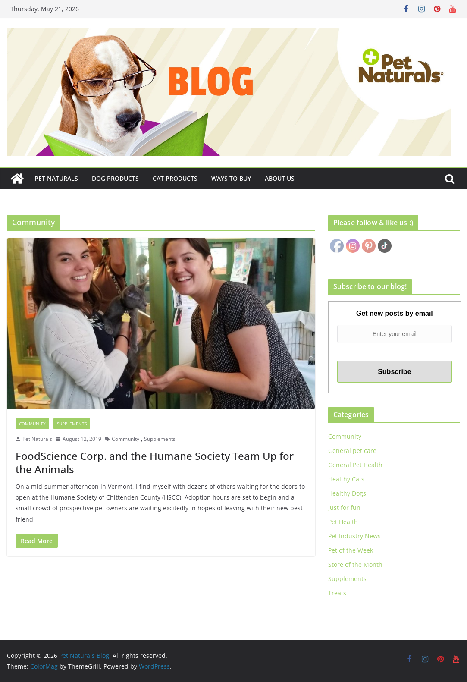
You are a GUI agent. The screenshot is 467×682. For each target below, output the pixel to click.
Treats (337, 593)
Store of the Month (355, 564)
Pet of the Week (350, 550)
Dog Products (115, 178)
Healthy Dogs (347, 493)
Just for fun (344, 507)
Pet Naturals (56, 178)
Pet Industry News (354, 536)
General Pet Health (355, 465)
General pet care (352, 450)
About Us (280, 178)
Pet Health (343, 522)
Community (32, 424)
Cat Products (175, 178)
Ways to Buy (231, 178)
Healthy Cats (346, 479)
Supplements (72, 424)
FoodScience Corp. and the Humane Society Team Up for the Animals (155, 462)
